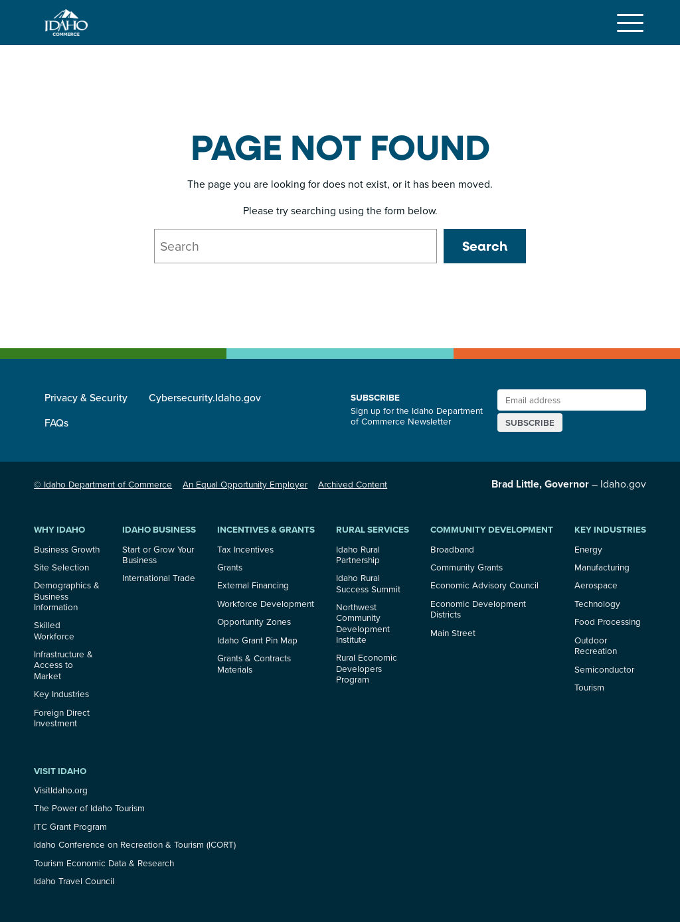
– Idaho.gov (568, 483)
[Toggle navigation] (630, 22)
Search (484, 246)
